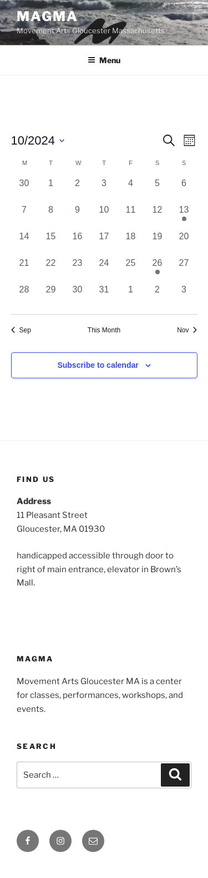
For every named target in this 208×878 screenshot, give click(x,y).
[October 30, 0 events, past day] (77, 296)
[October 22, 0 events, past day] (51, 269)
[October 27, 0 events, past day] (184, 269)
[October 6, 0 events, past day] (184, 190)
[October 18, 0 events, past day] (131, 243)
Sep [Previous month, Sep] (21, 330)
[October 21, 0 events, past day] (24, 269)
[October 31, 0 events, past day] (104, 296)
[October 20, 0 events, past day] (184, 243)
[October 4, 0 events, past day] (131, 190)
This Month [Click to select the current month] (104, 330)
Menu (104, 60)
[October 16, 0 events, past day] (77, 243)
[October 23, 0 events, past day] (77, 269)
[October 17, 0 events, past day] (104, 243)
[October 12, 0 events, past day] (157, 216)
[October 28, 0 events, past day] (24, 296)
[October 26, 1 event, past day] (157, 269)
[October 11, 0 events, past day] (131, 216)
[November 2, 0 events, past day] (157, 296)
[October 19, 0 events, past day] (157, 243)
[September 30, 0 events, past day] (24, 190)
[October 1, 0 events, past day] (51, 190)
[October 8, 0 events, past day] (51, 216)
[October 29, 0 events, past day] (51, 296)
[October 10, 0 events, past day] (104, 216)
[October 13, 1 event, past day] (184, 216)
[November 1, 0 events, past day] (131, 296)
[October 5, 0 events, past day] (157, 190)
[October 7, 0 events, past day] (24, 216)
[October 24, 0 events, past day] (104, 269)
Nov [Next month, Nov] (187, 330)
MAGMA (47, 16)
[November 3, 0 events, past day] (184, 296)
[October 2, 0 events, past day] (77, 190)
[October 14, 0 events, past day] (24, 243)
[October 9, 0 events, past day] (77, 216)
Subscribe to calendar (97, 365)
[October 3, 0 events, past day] (104, 190)
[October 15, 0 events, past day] (51, 243)
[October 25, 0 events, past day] (131, 269)
